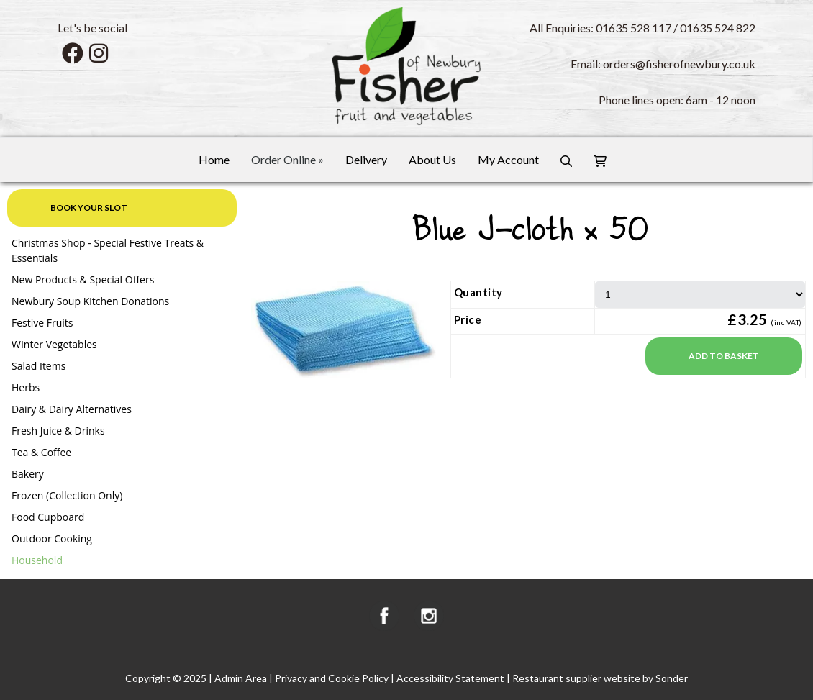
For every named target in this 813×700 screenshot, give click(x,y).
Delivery (366, 159)
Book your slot (88, 207)
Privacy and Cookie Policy (332, 678)
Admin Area (240, 678)
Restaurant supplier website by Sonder (600, 678)
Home (214, 159)
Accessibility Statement (450, 678)
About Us (432, 159)
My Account (508, 159)
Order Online (287, 159)
